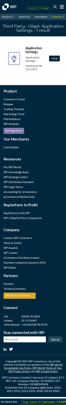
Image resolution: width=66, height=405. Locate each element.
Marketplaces (12, 119)
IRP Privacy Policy (19, 371)
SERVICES (24, 16)
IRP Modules (11, 123)
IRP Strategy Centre (16, 177)
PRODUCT (8, 16)
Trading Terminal (14, 109)
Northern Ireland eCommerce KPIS (25, 262)
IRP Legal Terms (13, 186)
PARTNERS (41, 16)
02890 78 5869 (30, 316)
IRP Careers (11, 252)
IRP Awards (11, 247)
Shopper (9, 104)
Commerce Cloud (14, 99)
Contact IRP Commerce (18, 237)
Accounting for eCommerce (20, 191)
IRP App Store (13, 130)
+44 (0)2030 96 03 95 (34, 324)
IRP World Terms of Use (47, 368)
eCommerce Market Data (19, 196)
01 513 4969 (29, 320)
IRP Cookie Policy (47, 371)
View (54, 58)
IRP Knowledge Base (16, 172)
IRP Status (10, 267)
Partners (9, 283)
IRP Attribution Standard (19, 182)
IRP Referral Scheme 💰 (19, 295)
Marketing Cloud (14, 114)
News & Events (13, 242)
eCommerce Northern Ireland (21, 257)
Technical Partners (15, 288)
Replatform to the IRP (17, 213)
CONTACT (58, 16)
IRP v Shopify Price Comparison (23, 218)
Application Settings (34, 50)
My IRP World (12, 167)
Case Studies (11, 147)
